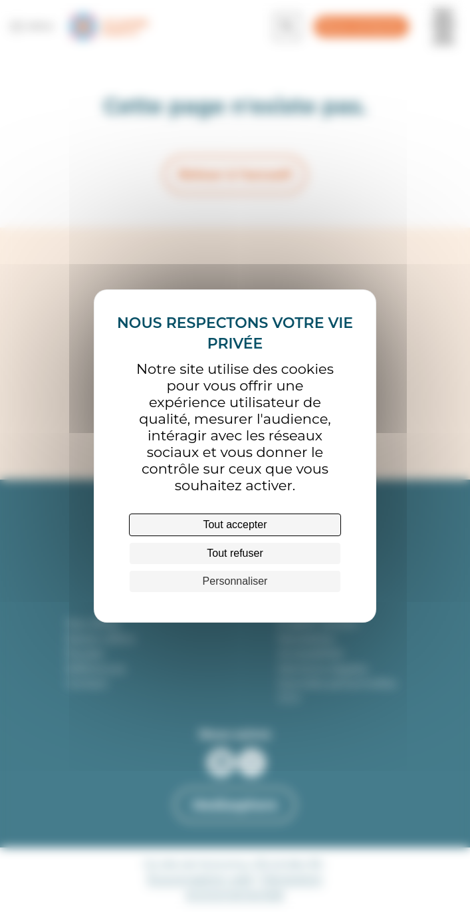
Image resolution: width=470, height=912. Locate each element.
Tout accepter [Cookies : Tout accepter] (235, 524)
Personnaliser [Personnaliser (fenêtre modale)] (235, 581)
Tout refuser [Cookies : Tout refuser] (235, 553)
